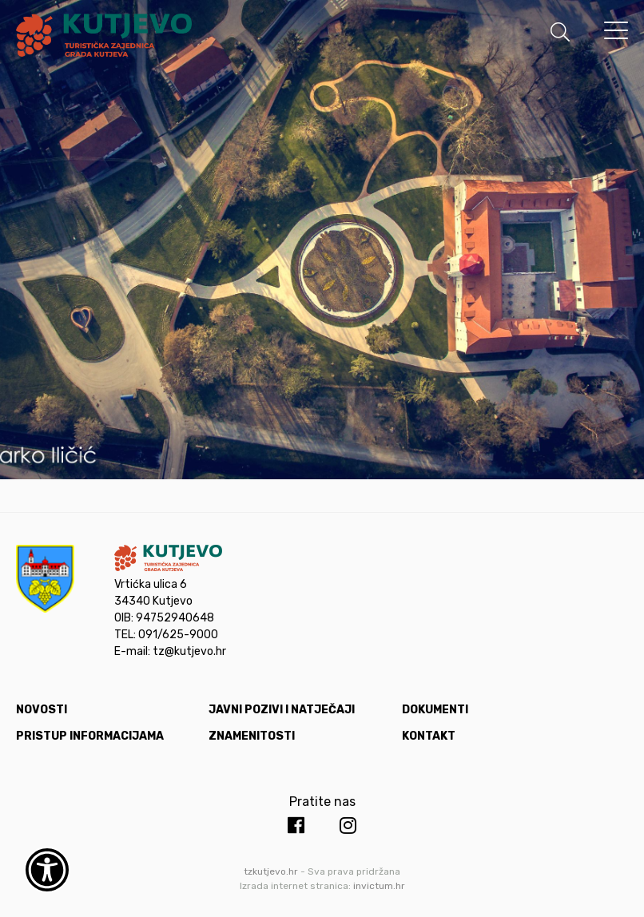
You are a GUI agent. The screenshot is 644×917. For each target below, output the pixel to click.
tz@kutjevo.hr (189, 651)
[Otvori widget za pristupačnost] (47, 870)
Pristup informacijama (90, 736)
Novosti (41, 710)
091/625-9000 (178, 634)
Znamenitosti (252, 736)
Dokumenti (435, 710)
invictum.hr (379, 885)
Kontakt (428, 736)
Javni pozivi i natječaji (282, 710)
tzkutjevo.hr (271, 871)
